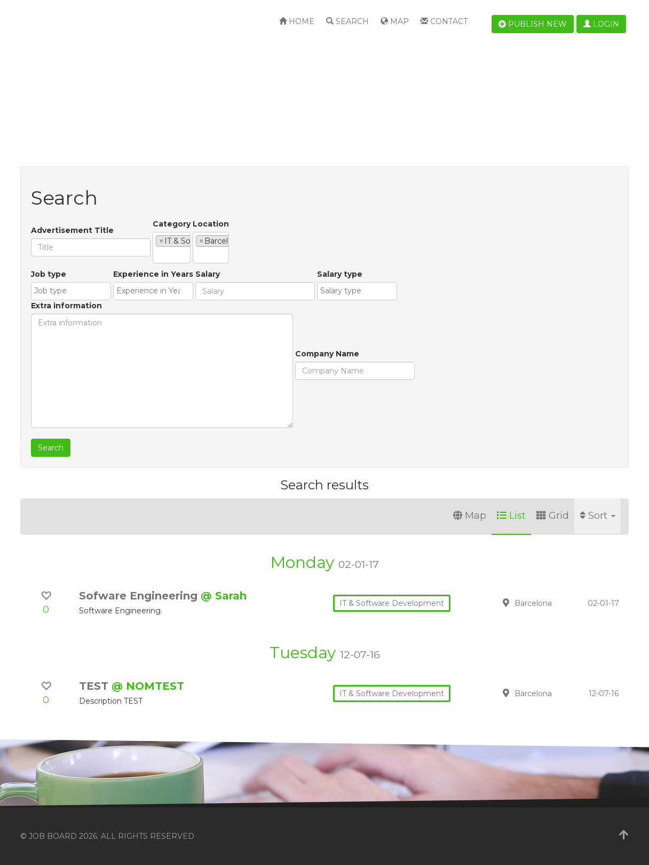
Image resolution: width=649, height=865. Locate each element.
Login (601, 24)
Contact (444, 21)
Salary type (312, 322)
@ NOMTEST (148, 686)
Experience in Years (125, 322)
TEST (95, 686)
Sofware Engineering (140, 595)
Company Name (63, 402)
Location (292, 224)
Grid (552, 515)
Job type (48, 322)
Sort (597, 515)
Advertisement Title (72, 230)
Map (395, 21)
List (511, 515)
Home (296, 21)
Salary (180, 322)
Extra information (377, 274)
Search (347, 21)
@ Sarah (224, 595)
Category (172, 224)
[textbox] (159, 255)
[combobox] (212, 247)
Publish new (532, 24)
